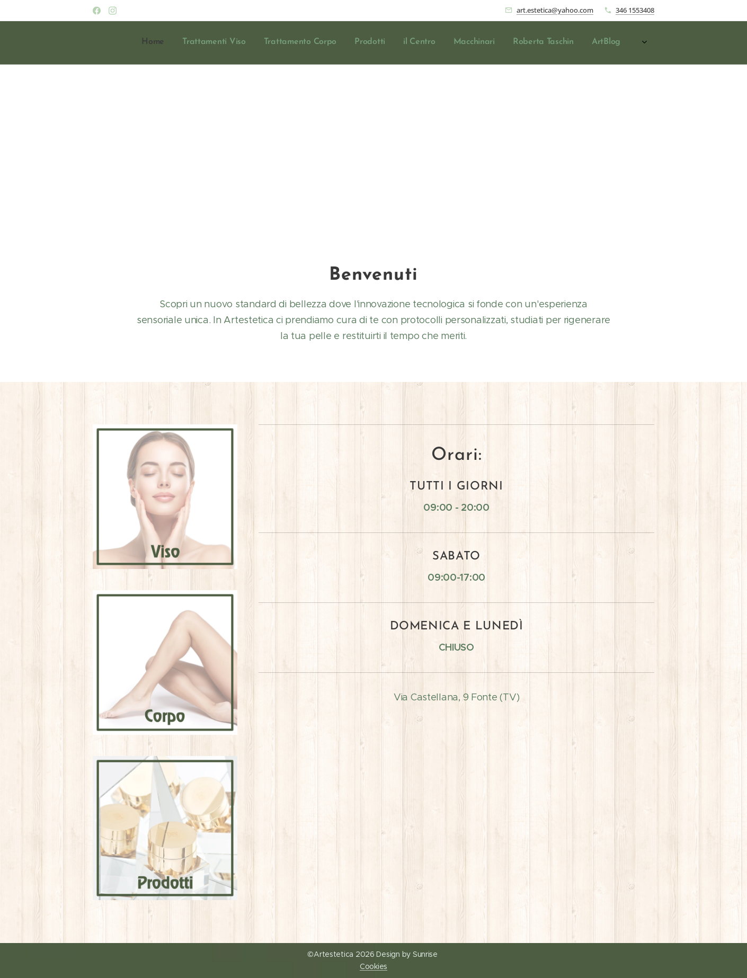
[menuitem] (501, 43)
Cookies (373, 966)
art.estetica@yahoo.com (555, 10)
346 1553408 (635, 10)
